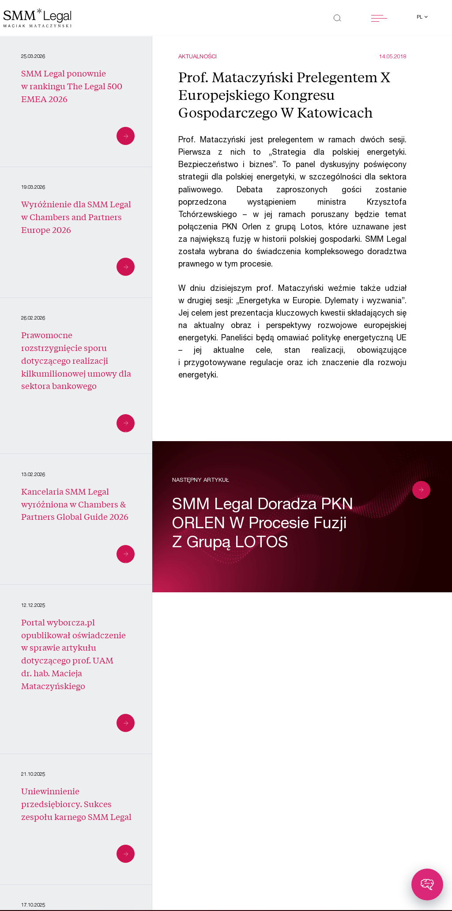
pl (420, 17)
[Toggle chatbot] (427, 884)
